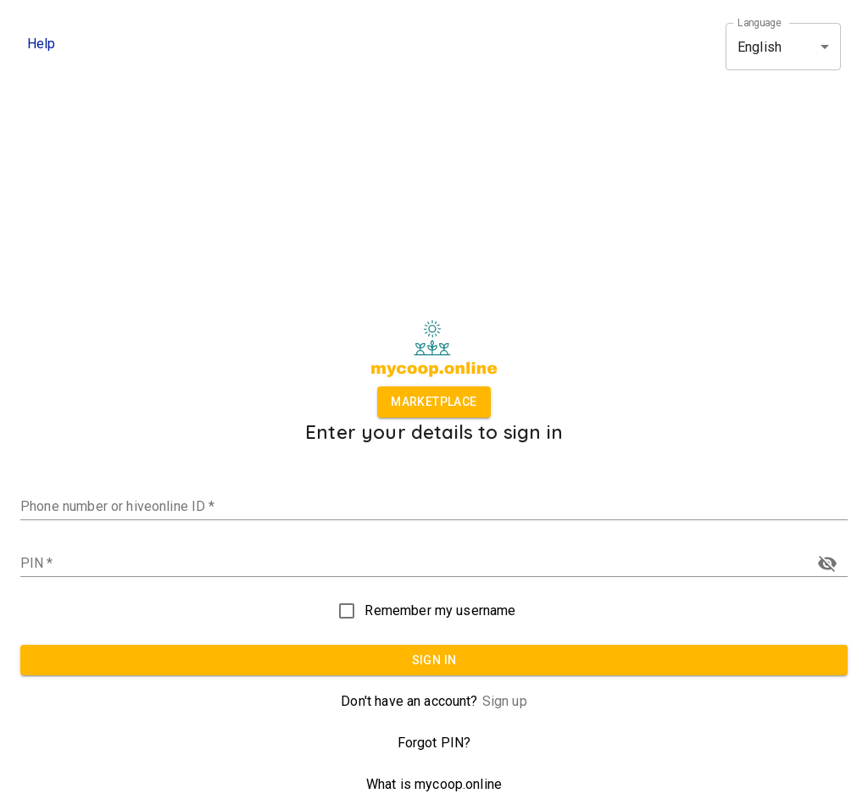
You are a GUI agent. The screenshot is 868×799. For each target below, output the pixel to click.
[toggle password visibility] (827, 563)
